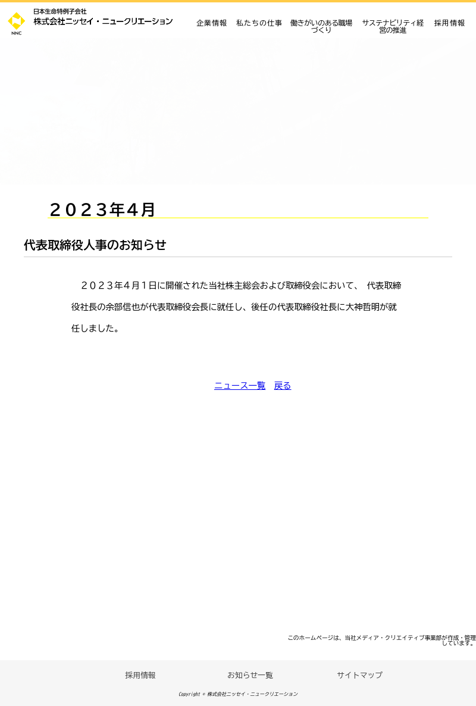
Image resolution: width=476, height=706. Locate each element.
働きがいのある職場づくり (321, 26)
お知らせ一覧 (250, 675)
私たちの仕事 (259, 22)
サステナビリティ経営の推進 (393, 26)
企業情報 (211, 22)
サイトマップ (360, 675)
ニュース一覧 (239, 385)
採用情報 (449, 22)
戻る (283, 385)
